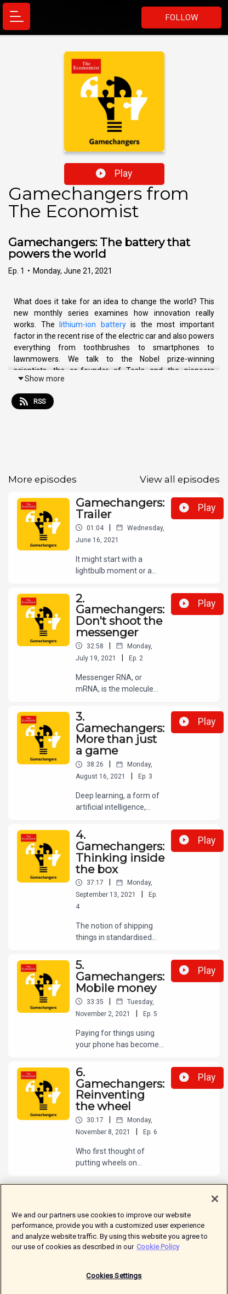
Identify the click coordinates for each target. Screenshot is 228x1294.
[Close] (215, 1203)
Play (114, 173)
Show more (41, 378)
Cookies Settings (113, 1280)
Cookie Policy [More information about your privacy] (157, 1251)
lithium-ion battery (92, 324)
